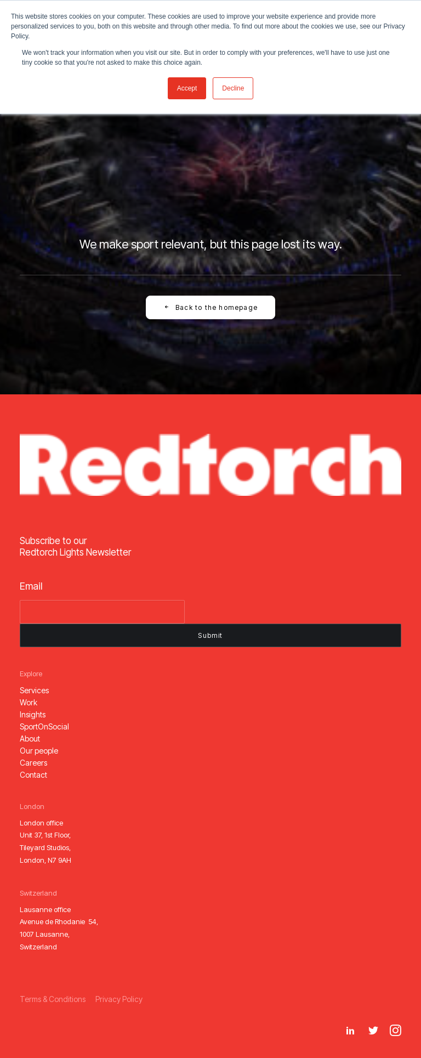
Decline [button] (233, 88)
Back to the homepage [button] (210, 307)
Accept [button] (187, 88)
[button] (34, 690)
